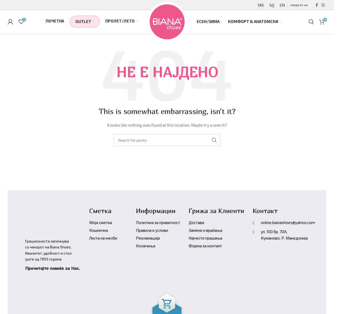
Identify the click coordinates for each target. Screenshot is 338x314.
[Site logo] (167, 22)
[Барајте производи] (311, 22)
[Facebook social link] (316, 5)
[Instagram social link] (323, 5)
